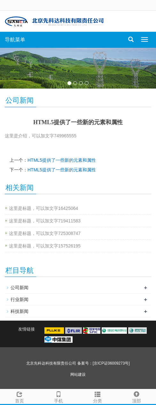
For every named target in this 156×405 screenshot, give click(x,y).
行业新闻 (19, 299)
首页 (19, 396)
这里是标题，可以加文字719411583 (45, 220)
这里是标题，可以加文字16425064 (43, 208)
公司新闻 (19, 287)
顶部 (136, 396)
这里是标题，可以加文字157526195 (45, 245)
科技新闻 (19, 311)
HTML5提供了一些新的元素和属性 (61, 160)
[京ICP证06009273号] (111, 363)
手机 (58, 396)
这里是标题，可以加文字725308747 (45, 233)
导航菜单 (15, 39)
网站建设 (78, 374)
